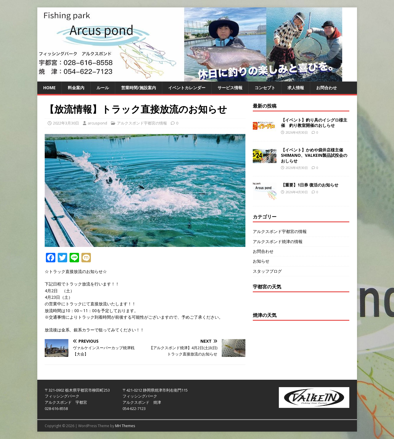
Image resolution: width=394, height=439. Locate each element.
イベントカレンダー (186, 87)
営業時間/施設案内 (138, 87)
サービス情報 (230, 87)
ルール (103, 87)
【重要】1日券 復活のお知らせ (309, 185)
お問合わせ (326, 87)
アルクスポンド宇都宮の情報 (142, 123)
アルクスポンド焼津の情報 (278, 241)
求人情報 (295, 87)
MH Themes (125, 425)
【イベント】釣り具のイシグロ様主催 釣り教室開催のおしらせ (314, 122)
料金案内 (76, 87)
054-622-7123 (134, 408)
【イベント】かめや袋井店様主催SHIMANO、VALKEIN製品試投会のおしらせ (314, 155)
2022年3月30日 (66, 123)
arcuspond (97, 123)
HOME (49, 87)
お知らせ (261, 261)
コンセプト (265, 87)
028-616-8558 (56, 408)
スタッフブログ (267, 271)
